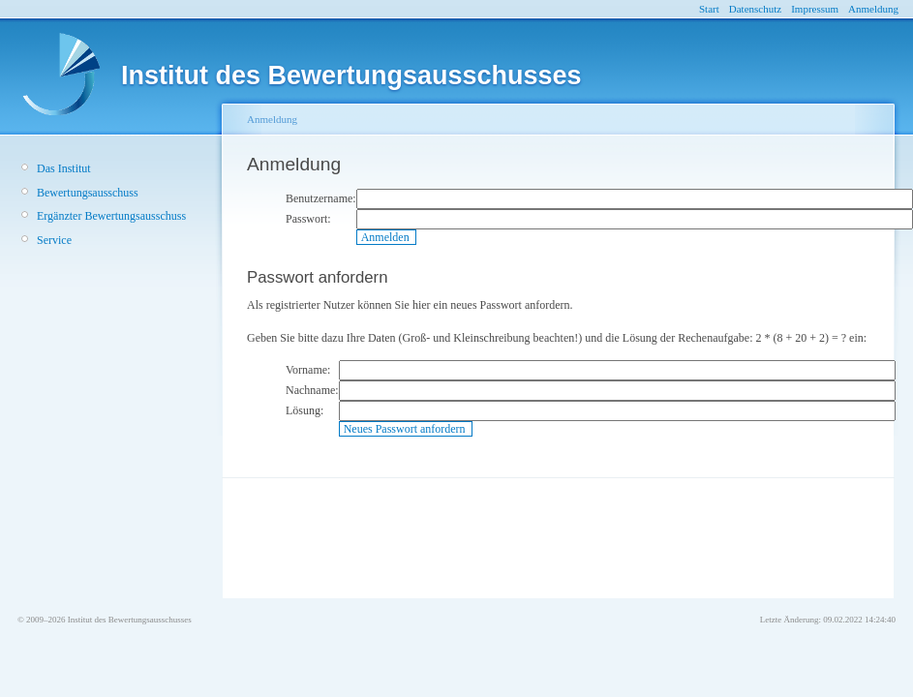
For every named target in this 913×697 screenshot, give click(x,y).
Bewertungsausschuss (87, 192)
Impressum (814, 9)
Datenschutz (755, 9)
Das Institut (64, 168)
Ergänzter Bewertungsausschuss (111, 216)
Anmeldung (873, 9)
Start (709, 9)
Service (54, 240)
